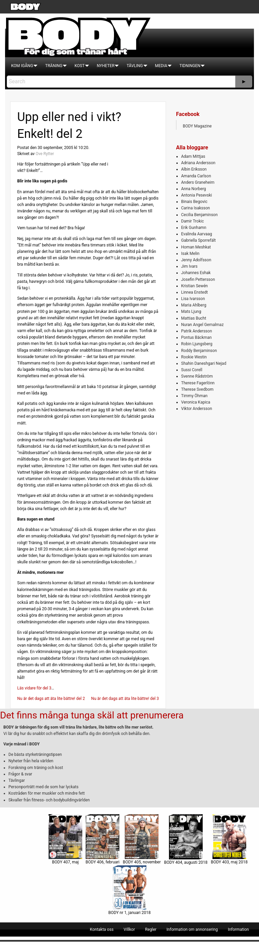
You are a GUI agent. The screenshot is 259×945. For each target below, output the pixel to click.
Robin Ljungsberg (196, 344)
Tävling (134, 65)
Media (161, 65)
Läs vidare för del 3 (34, 688)
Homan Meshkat (196, 247)
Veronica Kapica (195, 402)
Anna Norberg (193, 188)
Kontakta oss (102, 929)
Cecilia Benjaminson (199, 214)
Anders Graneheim (197, 182)
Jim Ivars (189, 266)
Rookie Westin (194, 357)
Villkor (129, 929)
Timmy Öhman (194, 395)
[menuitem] (22, 66)
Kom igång (22, 65)
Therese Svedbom (197, 389)
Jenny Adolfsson (196, 260)
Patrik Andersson (196, 331)
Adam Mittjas (193, 156)
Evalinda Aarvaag (196, 234)
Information (238, 929)
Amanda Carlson (196, 176)
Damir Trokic (192, 221)
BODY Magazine (197, 126)
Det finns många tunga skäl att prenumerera (91, 715)
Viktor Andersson (196, 408)
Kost (80, 65)
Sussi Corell (191, 369)
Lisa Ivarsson (193, 298)
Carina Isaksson (195, 208)
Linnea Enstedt (194, 292)
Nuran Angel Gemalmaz (202, 324)
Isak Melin (190, 253)
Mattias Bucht (193, 318)
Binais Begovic (194, 201)
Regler (150, 929)
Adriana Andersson (198, 162)
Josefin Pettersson (198, 279)
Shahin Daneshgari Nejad (203, 363)
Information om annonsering (192, 929)
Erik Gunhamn (193, 227)
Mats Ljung (191, 311)
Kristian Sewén (194, 286)
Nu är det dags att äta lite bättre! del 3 (125, 698)
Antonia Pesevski (196, 195)
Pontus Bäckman (196, 337)
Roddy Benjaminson (199, 350)
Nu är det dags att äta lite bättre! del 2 (51, 698)
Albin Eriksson (194, 169)
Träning (53, 65)
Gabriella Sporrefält (198, 240)
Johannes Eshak (196, 272)
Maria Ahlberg (193, 305)
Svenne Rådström (197, 376)
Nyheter (105, 65)
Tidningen (189, 65)
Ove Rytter (44, 153)
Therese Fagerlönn (197, 383)
